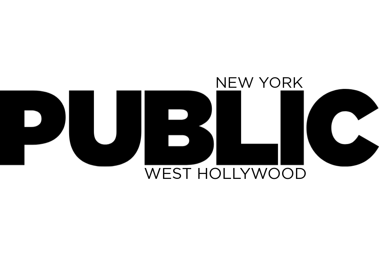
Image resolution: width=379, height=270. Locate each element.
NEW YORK (259, 82)
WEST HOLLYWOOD (225, 173)
